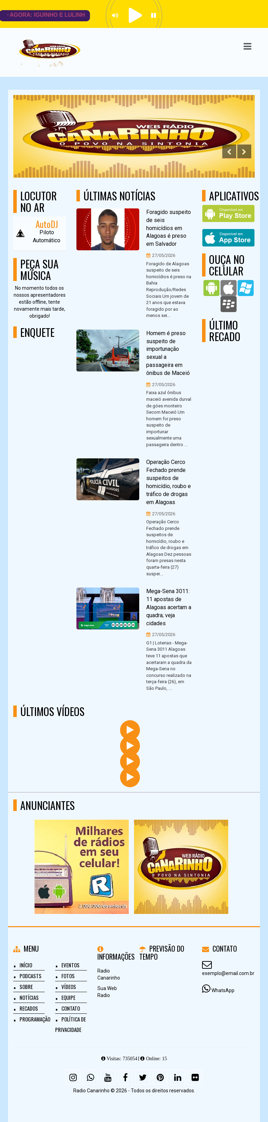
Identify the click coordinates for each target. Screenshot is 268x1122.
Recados (29, 1008)
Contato (70, 1008)
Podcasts (31, 976)
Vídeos (68, 986)
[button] (247, 46)
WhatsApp (222, 990)
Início (26, 965)
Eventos (70, 965)
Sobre (26, 986)
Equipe (68, 997)
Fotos (68, 976)
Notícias (29, 997)
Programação (35, 1019)
